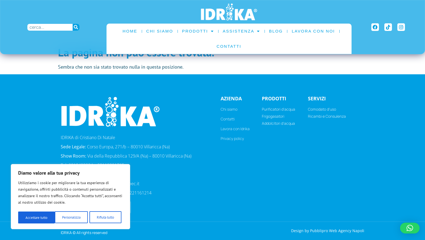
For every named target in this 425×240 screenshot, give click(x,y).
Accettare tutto (104, 217)
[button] (410, 228)
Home (130, 31)
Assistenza (241, 31)
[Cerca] (76, 27)
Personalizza (34, 217)
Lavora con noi (313, 31)
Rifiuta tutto (68, 217)
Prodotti (198, 31)
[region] (70, 197)
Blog (276, 31)
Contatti (229, 46)
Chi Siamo (159, 31)
